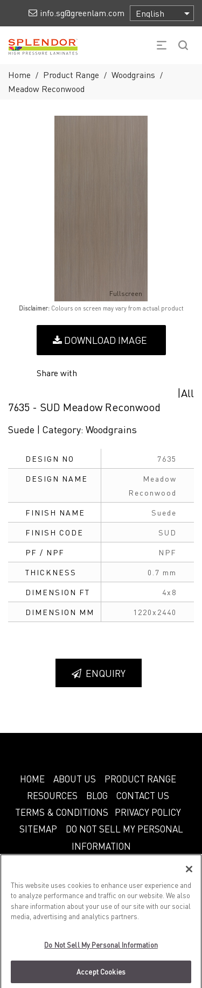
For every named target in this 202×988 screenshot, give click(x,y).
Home (19, 74)
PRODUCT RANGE (140, 779)
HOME (32, 779)
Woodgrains (133, 74)
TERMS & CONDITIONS (61, 812)
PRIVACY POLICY (148, 812)
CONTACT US (142, 795)
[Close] (189, 874)
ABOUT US (74, 779)
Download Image (100, 340)
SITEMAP (38, 829)
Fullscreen (118, 294)
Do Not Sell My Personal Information (101, 949)
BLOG (97, 795)
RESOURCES (52, 795)
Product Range (71, 74)
